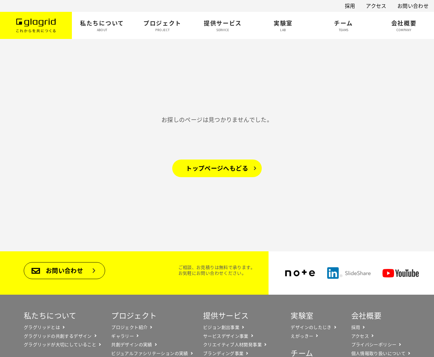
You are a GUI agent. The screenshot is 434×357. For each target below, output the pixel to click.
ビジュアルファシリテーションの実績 (149, 353)
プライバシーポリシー (374, 344)
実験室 (302, 315)
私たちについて (50, 315)
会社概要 (366, 315)
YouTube (400, 273)
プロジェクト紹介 (129, 327)
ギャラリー (122, 336)
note (300, 273)
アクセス (376, 5)
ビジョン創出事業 (221, 327)
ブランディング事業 (223, 353)
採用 (350, 5)
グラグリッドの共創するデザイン (58, 336)
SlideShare (349, 273)
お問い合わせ (413, 5)
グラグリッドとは (42, 327)
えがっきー (302, 336)
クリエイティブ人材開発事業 (232, 344)
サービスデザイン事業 (226, 336)
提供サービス (226, 315)
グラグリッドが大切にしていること (60, 344)
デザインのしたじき (311, 327)
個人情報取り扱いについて (378, 353)
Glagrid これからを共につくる (36, 25)
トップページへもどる (217, 168)
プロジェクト (134, 315)
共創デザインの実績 (131, 344)
